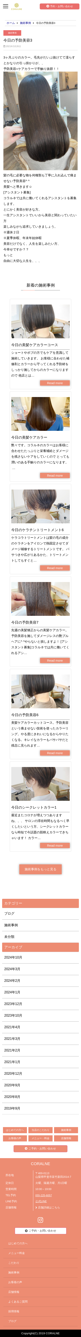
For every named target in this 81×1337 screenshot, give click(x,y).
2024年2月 (12, 980)
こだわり (13, 1262)
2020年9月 (12, 1085)
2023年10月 (13, 1015)
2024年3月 (12, 969)
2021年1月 (12, 1062)
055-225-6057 (43, 1195)
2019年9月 (12, 1108)
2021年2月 (12, 1050)
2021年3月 (12, 1038)
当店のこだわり (40, 1130)
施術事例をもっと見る (40, 869)
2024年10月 (13, 957)
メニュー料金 (16, 1253)
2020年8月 (12, 1097)
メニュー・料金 (40, 1138)
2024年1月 (12, 992)
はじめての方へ (15, 1130)
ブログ (9, 913)
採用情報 (13, 1311)
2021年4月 (12, 1027)
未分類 (9, 936)
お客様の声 (14, 1138)
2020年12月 (13, 1073)
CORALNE (40, 1164)
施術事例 (12, 33)
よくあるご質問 (18, 1301)
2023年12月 (13, 1004)
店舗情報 (66, 1138)
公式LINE (41, 1201)
